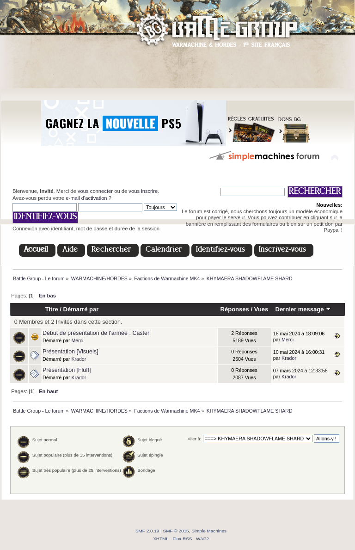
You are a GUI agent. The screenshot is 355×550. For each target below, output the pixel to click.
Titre (51, 309)
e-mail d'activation (86, 198)
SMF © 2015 (176, 530)
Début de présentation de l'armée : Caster (96, 333)
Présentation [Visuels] (70, 351)
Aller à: (195, 438)
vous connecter (95, 191)
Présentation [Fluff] (67, 370)
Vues (261, 309)
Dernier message (303, 309)
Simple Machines (208, 530)
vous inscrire (143, 191)
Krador (78, 359)
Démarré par (81, 309)
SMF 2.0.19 (147, 530)
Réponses (234, 309)
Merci (77, 340)
